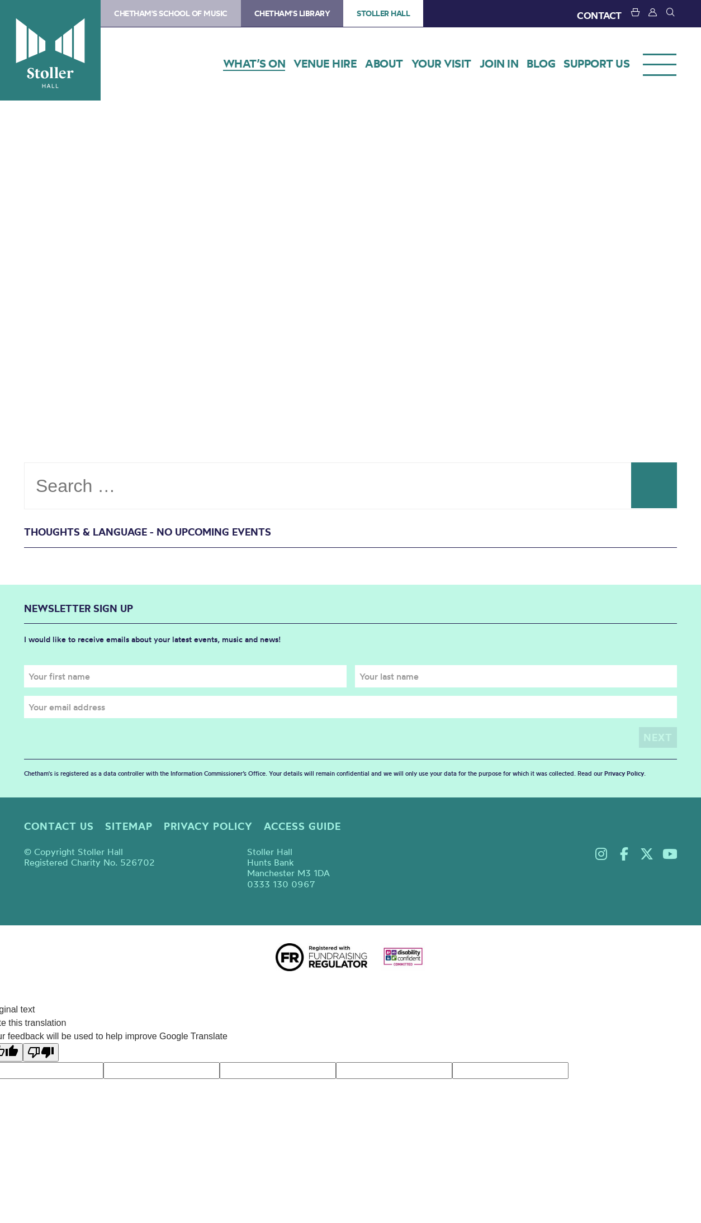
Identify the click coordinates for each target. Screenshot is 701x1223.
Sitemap (129, 825)
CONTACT (599, 15)
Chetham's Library (292, 13)
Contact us (59, 825)
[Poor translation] (41, 1052)
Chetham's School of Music (171, 13)
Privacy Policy (624, 773)
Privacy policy (208, 825)
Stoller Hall (50, 50)
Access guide (302, 825)
